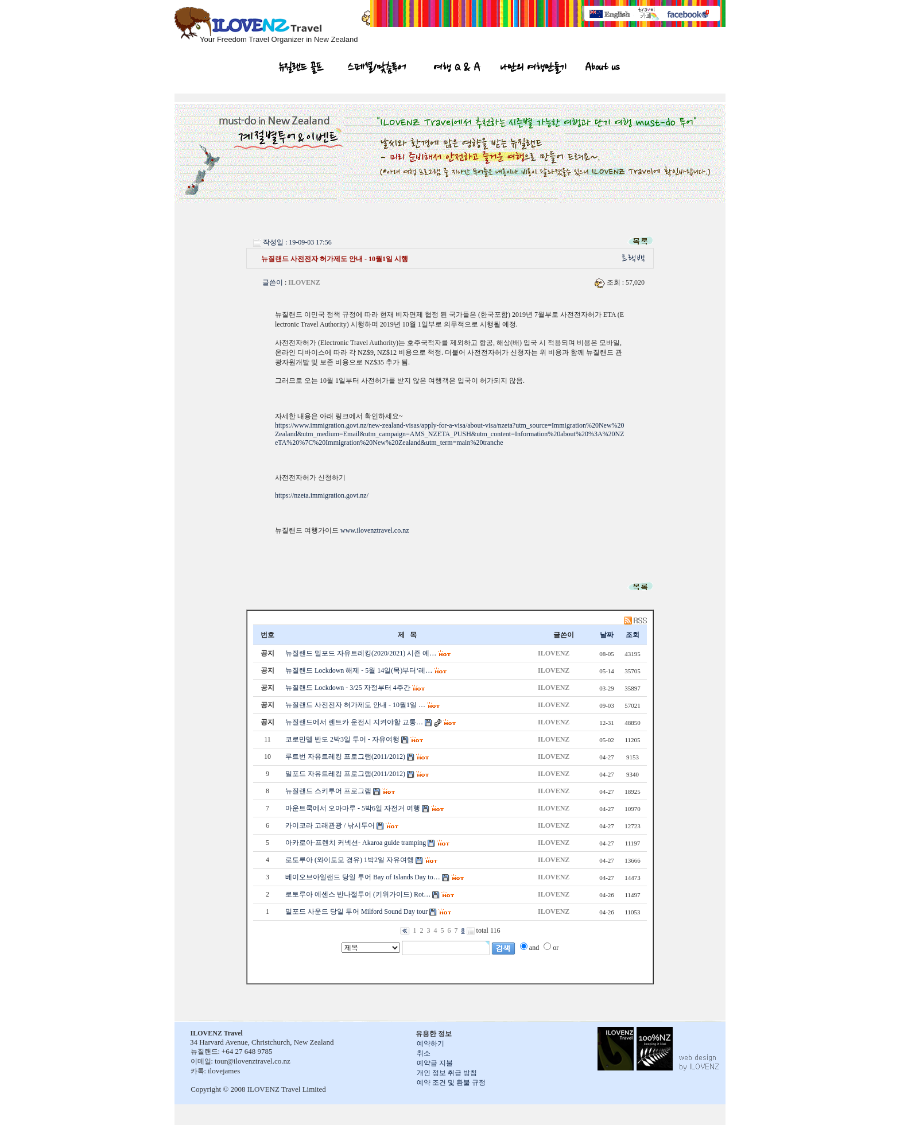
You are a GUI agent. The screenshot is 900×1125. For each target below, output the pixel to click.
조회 (632, 635)
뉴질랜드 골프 (301, 68)
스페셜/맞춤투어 (377, 68)
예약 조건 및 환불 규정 (451, 1083)
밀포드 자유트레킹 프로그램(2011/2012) (345, 774)
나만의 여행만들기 (533, 68)
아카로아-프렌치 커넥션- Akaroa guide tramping (355, 843)
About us (602, 68)
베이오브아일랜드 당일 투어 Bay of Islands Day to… (362, 877)
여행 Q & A (457, 68)
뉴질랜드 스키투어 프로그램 (328, 791)
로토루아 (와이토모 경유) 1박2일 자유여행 (349, 860)
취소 (423, 1053)
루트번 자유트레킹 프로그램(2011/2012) (345, 756)
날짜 (607, 635)
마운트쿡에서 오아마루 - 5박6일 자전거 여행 (352, 808)
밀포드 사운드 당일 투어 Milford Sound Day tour (356, 911)
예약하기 (430, 1043)
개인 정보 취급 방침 (447, 1073)
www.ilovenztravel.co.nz (374, 530)
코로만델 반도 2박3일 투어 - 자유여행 (342, 739)
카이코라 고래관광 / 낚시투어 (330, 825)
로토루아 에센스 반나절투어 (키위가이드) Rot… (357, 894)
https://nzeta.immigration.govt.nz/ (321, 495)
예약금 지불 (435, 1063)
